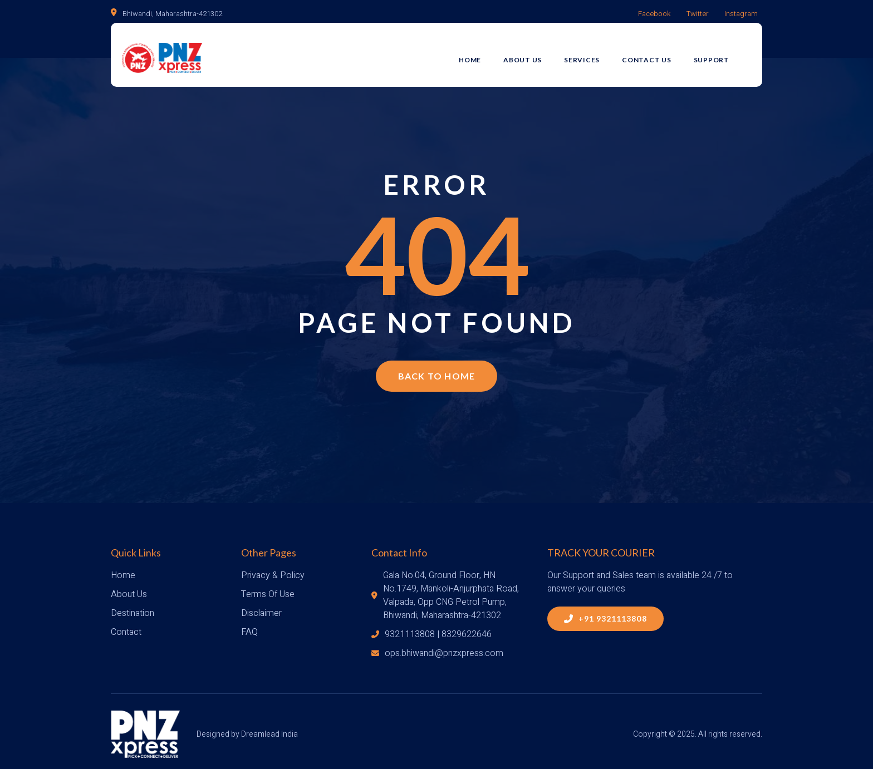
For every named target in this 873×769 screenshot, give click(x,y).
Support (722, 54)
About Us (533, 54)
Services (592, 54)
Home (480, 54)
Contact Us (657, 54)
